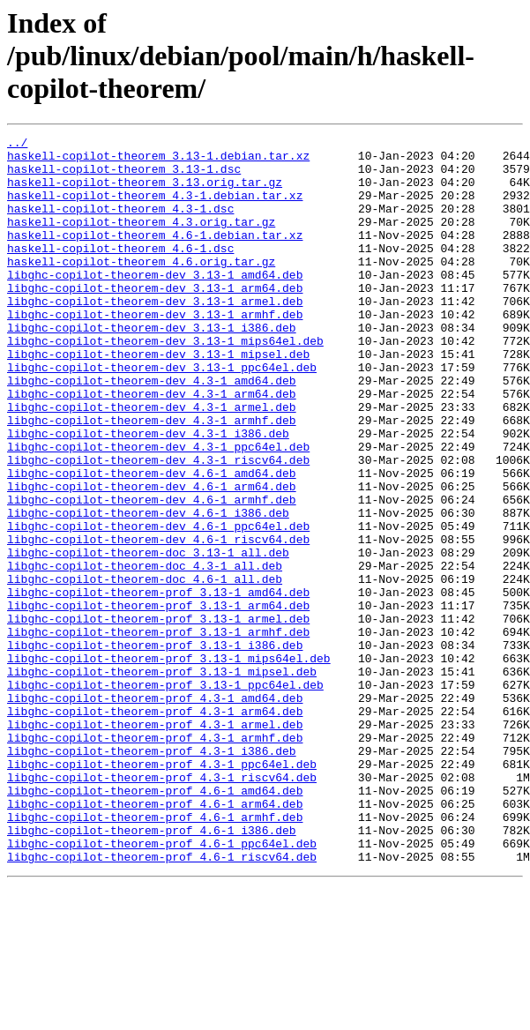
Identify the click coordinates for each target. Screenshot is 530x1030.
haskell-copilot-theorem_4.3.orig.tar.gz (141, 240)
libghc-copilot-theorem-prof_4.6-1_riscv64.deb (162, 1002)
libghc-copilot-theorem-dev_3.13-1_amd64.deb (154, 303)
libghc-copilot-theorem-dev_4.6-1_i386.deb (148, 589)
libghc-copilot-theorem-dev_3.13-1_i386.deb (151, 367)
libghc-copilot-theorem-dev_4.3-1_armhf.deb (151, 478)
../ (17, 145)
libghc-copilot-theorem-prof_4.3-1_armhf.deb (154, 859)
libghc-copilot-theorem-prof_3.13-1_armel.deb (158, 716)
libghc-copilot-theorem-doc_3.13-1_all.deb (148, 637)
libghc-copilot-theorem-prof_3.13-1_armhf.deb (158, 732)
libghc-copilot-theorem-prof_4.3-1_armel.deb (154, 843)
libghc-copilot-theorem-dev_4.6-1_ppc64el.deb (158, 605)
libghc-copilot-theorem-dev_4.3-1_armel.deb (151, 462)
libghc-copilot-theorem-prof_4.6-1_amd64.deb (154, 922)
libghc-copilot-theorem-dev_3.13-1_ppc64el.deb (162, 414)
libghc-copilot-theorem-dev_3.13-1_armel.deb (154, 335)
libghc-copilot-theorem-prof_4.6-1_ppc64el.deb (162, 986)
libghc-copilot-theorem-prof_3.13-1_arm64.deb (158, 700)
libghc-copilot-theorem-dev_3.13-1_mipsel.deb (158, 399)
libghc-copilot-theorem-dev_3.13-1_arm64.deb (154, 319)
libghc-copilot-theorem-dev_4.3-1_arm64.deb (151, 446)
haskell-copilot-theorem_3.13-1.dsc (124, 176)
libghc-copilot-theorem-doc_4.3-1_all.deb (144, 653)
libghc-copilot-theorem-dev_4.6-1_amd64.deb (151, 541)
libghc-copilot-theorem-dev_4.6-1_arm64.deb (151, 557)
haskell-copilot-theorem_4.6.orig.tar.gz (141, 287)
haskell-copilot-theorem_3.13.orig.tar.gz (144, 192)
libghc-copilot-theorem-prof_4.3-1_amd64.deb (154, 811)
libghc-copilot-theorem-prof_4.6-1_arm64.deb (154, 938)
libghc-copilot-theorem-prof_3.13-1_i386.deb (154, 748)
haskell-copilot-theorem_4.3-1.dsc (120, 224)
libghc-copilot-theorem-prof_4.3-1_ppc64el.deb (162, 891)
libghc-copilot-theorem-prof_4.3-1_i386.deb (151, 875)
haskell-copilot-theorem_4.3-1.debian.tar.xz (154, 208)
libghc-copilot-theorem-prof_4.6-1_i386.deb (151, 970)
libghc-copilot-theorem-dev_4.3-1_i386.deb (148, 494)
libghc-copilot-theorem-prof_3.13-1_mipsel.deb (162, 779)
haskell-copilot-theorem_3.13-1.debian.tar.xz (158, 160)
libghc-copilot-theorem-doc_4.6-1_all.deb (144, 668)
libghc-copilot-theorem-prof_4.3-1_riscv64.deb (162, 906)
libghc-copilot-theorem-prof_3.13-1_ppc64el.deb (165, 795)
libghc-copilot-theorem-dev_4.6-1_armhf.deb (151, 573)
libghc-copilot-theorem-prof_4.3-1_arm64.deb (154, 827)
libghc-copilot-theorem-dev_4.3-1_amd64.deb (151, 430)
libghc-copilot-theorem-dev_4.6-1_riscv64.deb (158, 621)
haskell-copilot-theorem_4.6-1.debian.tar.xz (154, 256)
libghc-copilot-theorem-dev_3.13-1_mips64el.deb (165, 383)
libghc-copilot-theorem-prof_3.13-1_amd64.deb (158, 684)
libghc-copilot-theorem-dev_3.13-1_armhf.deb (154, 351)
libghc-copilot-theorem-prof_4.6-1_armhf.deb (154, 954)
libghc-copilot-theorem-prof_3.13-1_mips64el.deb (169, 764)
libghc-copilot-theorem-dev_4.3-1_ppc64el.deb (158, 510)
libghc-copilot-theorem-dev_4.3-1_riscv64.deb (158, 526)
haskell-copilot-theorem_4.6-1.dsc (120, 272)
